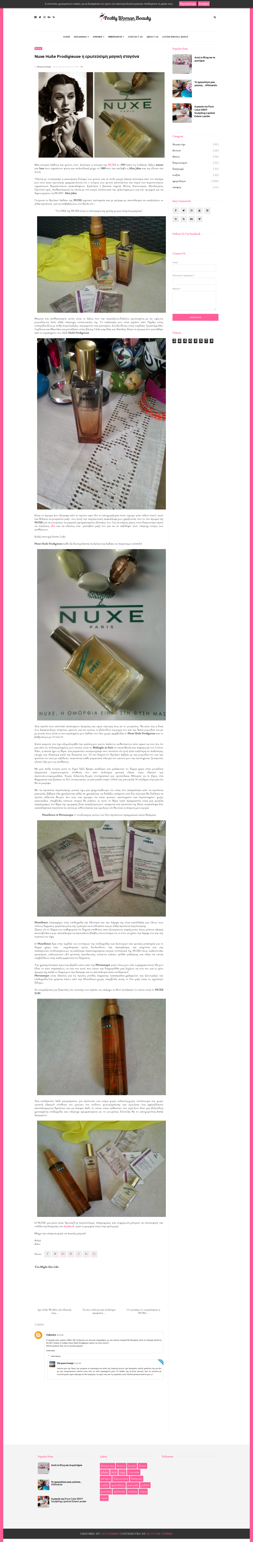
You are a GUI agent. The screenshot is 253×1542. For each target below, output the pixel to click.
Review (38, 48)
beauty (132, 1466)
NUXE (112, 165)
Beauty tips (178, 144)
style (114, 1472)
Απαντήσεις (56, 1356)
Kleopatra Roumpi (44, 67)
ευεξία (176, 175)
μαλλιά (145, 1485)
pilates (104, 1472)
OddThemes (110, 1534)
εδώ (53, 526)
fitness (176, 156)
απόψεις (106, 1478)
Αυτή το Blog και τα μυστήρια (204, 59)
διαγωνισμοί (179, 163)
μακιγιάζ (133, 1485)
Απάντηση (50, 1350)
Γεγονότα (133, 1472)
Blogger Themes (160, 1534)
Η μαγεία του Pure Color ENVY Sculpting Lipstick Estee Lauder (204, 111)
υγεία (104, 1498)
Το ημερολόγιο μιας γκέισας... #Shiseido (205, 84)
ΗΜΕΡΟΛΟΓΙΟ (116, 37)
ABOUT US (152, 37)
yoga (122, 1472)
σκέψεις (176, 187)
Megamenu (81, 37)
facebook (69, 1226)
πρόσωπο (119, 1491)
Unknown (51, 1334)
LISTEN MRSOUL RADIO (175, 37)
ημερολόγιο (179, 181)
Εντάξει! (204, 3)
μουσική (106, 1491)
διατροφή (178, 169)
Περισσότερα (188, 3)
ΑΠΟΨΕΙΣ (98, 37)
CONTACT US (135, 37)
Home (66, 37)
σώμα (143, 1491)
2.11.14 (60, 1335)
